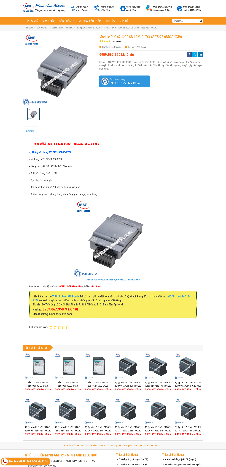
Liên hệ (124, 20)
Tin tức (110, 20)
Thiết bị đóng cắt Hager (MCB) (133, 464)
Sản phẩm (65, 20)
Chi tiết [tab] (30, 130)
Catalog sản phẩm (89, 20)
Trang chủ (31, 20)
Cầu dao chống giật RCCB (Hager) (180, 459)
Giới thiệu (49, 20)
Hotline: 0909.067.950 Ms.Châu (25, 461)
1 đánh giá (116, 41)
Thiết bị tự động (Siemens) (104, 445)
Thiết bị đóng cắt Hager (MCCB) (133, 459)
